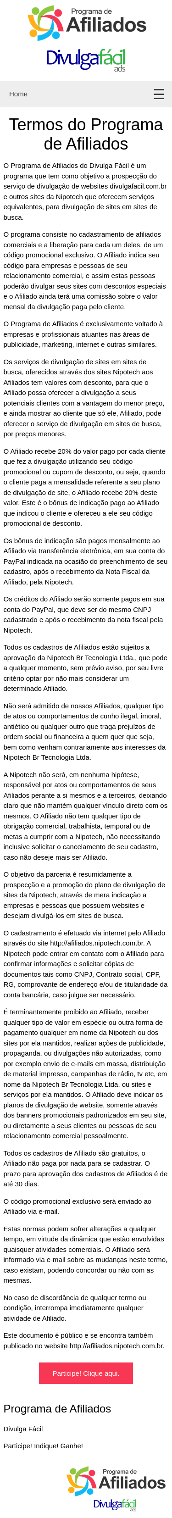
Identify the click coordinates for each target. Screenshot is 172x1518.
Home (18, 94)
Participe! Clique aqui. (86, 1373)
